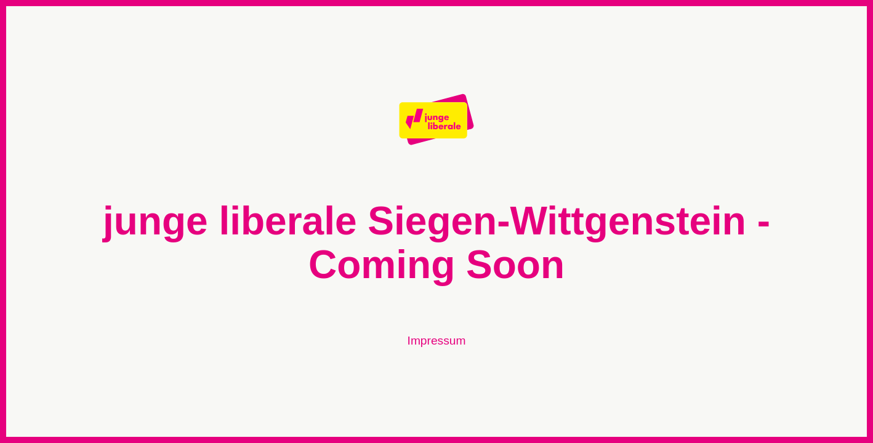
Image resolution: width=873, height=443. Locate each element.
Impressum (437, 340)
